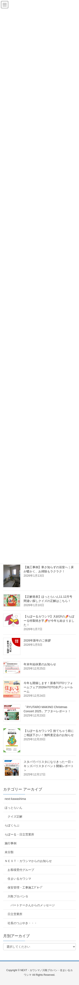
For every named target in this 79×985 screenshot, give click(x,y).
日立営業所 (15, 914)
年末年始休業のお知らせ (40, 664)
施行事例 (10, 843)
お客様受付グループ (21, 869)
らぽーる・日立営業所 (19, 834)
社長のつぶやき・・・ (22, 923)
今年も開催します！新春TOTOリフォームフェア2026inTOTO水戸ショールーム (48, 687)
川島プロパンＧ (18, 896)
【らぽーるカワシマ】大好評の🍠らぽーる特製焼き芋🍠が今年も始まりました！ (49, 621)
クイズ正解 (15, 816)
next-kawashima (15, 799)
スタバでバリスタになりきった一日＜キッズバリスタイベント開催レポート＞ (49, 766)
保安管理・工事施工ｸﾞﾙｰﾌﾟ (25, 887)
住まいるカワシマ (19, 878)
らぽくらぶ (12, 825)
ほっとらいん (13, 807)
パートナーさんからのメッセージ (33, 905)
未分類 (9, 852)
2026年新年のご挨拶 (37, 640)
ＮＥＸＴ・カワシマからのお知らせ (28, 861)
